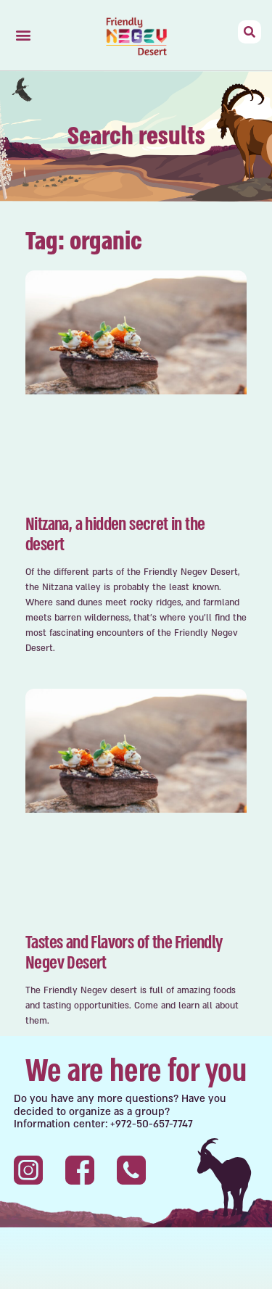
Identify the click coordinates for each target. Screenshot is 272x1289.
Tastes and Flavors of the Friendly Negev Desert (124, 953)
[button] (23, 35)
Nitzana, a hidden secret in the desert (115, 535)
